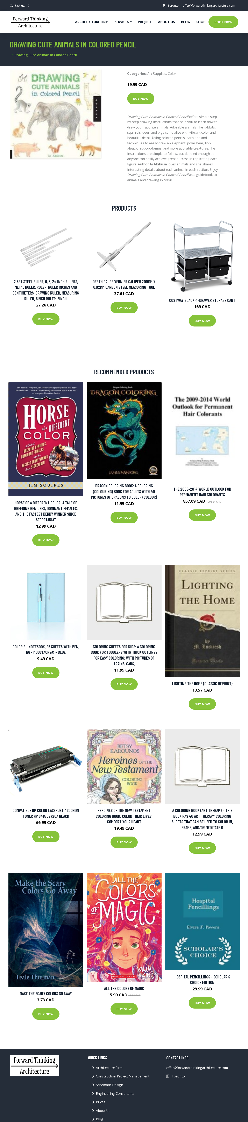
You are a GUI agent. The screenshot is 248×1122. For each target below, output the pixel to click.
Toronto (173, 5)
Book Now (223, 22)
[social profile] (29, 5)
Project (145, 22)
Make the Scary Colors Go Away (46, 993)
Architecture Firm (109, 1067)
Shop (200, 22)
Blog (185, 22)
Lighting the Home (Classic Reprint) (202, 683)
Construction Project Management (122, 1076)
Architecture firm (91, 22)
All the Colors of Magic (124, 988)
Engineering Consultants (115, 1093)
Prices (100, 1102)
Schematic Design (109, 1085)
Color (172, 73)
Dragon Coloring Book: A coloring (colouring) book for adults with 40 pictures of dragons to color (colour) (124, 491)
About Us (166, 22)
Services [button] (122, 22)
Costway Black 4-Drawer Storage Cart (202, 300)
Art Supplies (156, 73)
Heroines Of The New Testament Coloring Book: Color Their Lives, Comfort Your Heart (124, 816)
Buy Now (140, 99)
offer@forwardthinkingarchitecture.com (209, 5)
